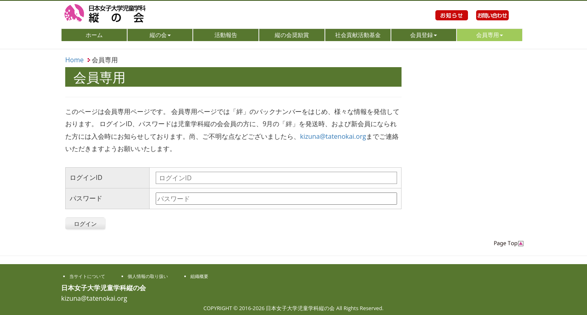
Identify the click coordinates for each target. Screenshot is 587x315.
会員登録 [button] (423, 35)
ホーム (106, 35)
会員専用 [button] (489, 35)
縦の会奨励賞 (292, 35)
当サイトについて (87, 276)
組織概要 (199, 276)
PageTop (508, 243)
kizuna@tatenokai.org (333, 136)
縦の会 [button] (160, 35)
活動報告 (225, 35)
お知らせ (451, 24)
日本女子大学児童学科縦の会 (134, 14)
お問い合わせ (492, 24)
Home (74, 59)
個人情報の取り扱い (148, 276)
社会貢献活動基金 (358, 35)
